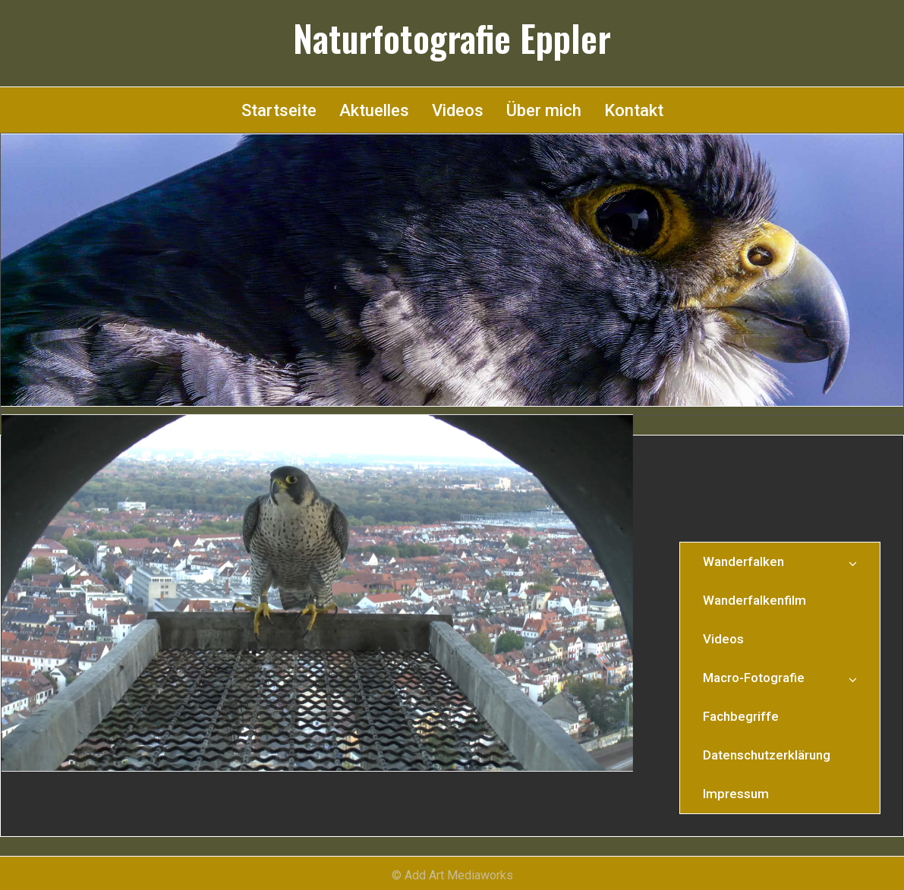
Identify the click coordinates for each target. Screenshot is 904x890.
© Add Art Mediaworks (452, 875)
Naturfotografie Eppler (452, 37)
